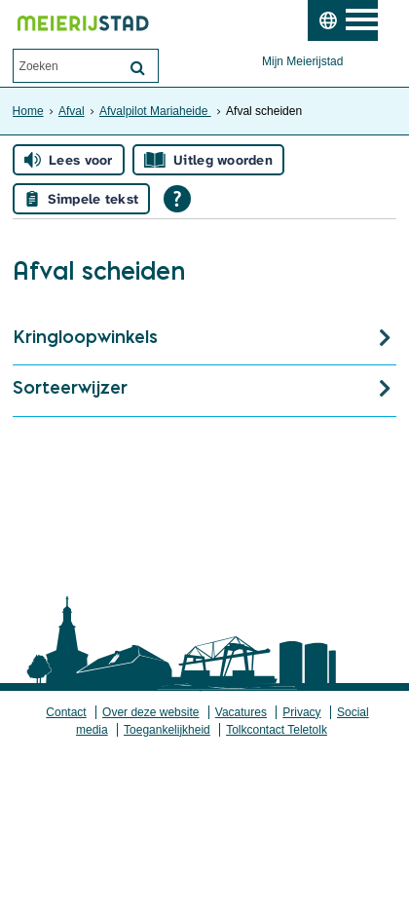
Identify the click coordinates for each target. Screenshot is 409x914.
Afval (71, 111)
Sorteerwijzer (70, 387)
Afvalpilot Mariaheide (155, 111)
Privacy (301, 712)
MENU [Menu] (373, 20)
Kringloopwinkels (85, 336)
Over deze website (150, 712)
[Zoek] (138, 68)
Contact (66, 712)
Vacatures (241, 712)
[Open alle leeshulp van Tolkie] (177, 198)
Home (28, 111)
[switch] (328, 20)
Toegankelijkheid (167, 730)
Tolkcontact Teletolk (276, 730)
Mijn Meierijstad (302, 61)
